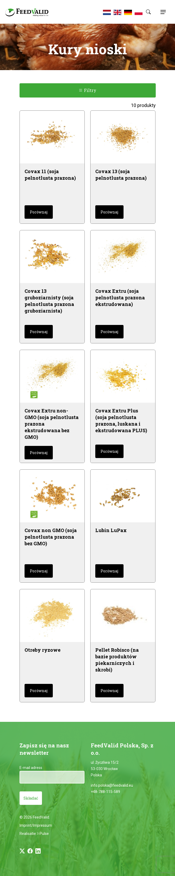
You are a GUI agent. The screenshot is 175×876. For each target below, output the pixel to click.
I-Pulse (43, 833)
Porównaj (39, 212)
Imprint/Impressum (36, 825)
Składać (30, 798)
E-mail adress (31, 768)
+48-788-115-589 (105, 792)
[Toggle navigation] (162, 12)
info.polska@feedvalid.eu (112, 785)
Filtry (87, 90)
